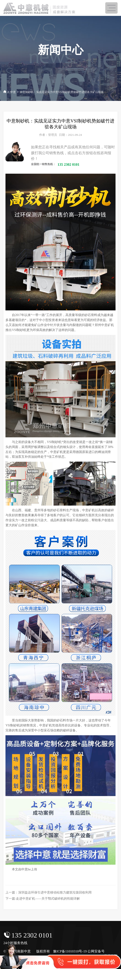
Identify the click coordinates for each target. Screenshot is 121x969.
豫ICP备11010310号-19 (70, 951)
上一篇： (48, 892)
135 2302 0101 (31, 935)
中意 (13, 92)
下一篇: (42, 898)
